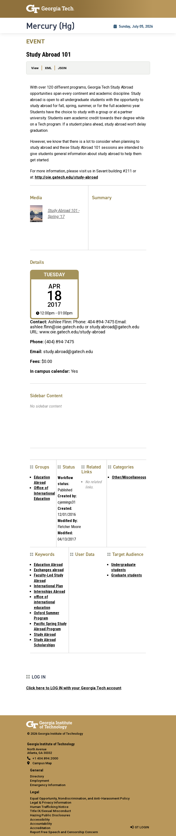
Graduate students (126, 575)
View (35, 68)
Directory (37, 776)
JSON (62, 68)
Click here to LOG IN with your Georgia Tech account (73, 688)
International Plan (48, 586)
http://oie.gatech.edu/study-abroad (66, 177)
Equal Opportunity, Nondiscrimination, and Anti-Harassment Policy (80, 798)
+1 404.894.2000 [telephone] (45, 758)
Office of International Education (44, 493)
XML (48, 68)
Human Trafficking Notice (49, 807)
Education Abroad (48, 564)
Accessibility (40, 819)
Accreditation (40, 828)
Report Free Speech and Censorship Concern (64, 832)
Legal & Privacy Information (50, 802)
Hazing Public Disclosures (50, 815)
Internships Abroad (49, 591)
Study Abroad (45, 634)
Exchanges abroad (49, 570)
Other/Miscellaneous (129, 477)
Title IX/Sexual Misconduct (50, 811)
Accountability (41, 823)
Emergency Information (48, 785)
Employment (39, 780)
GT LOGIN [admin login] (142, 827)
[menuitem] (88, 778)
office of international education (44, 602)
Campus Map (42, 763)
